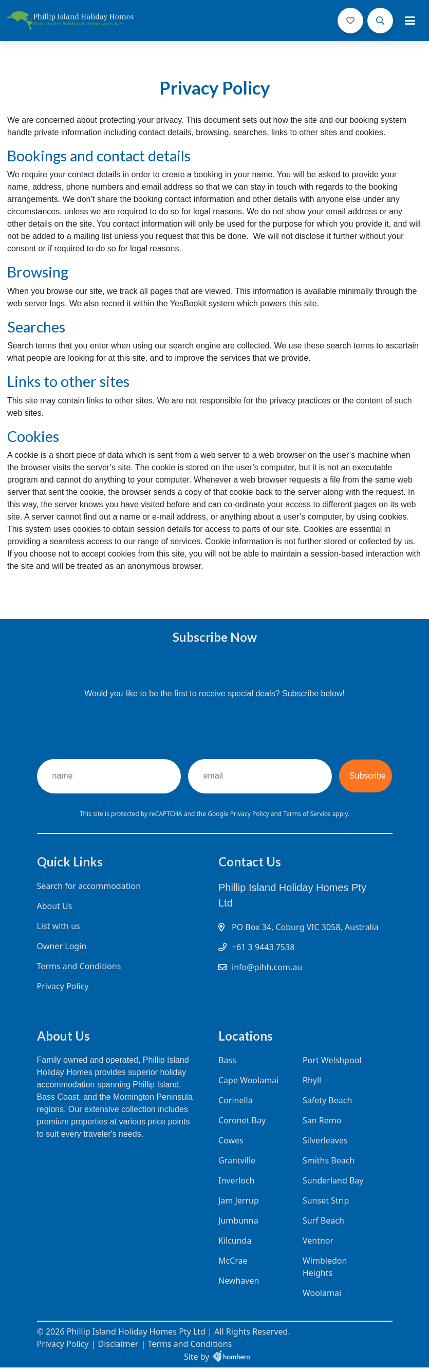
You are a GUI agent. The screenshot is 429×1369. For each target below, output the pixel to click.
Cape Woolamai (248, 1081)
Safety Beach (326, 1101)
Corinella (235, 1101)
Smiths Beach (328, 1162)
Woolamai (321, 1294)
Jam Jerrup (238, 1202)
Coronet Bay (242, 1121)
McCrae (233, 1262)
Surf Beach (323, 1222)
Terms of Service (307, 813)
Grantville (236, 1162)
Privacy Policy (250, 813)
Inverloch (236, 1182)
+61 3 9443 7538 (263, 960)
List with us (58, 926)
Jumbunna (238, 1222)
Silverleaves (324, 1142)
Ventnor (317, 1242)
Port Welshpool (331, 1061)
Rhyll (311, 1081)
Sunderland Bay (332, 1182)
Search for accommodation (89, 886)
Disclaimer (118, 1345)
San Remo (321, 1121)
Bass (227, 1061)
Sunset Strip (325, 1202)
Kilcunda (234, 1242)
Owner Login (62, 946)
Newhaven (238, 1282)
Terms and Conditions (79, 966)
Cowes (231, 1142)
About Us (54, 906)
